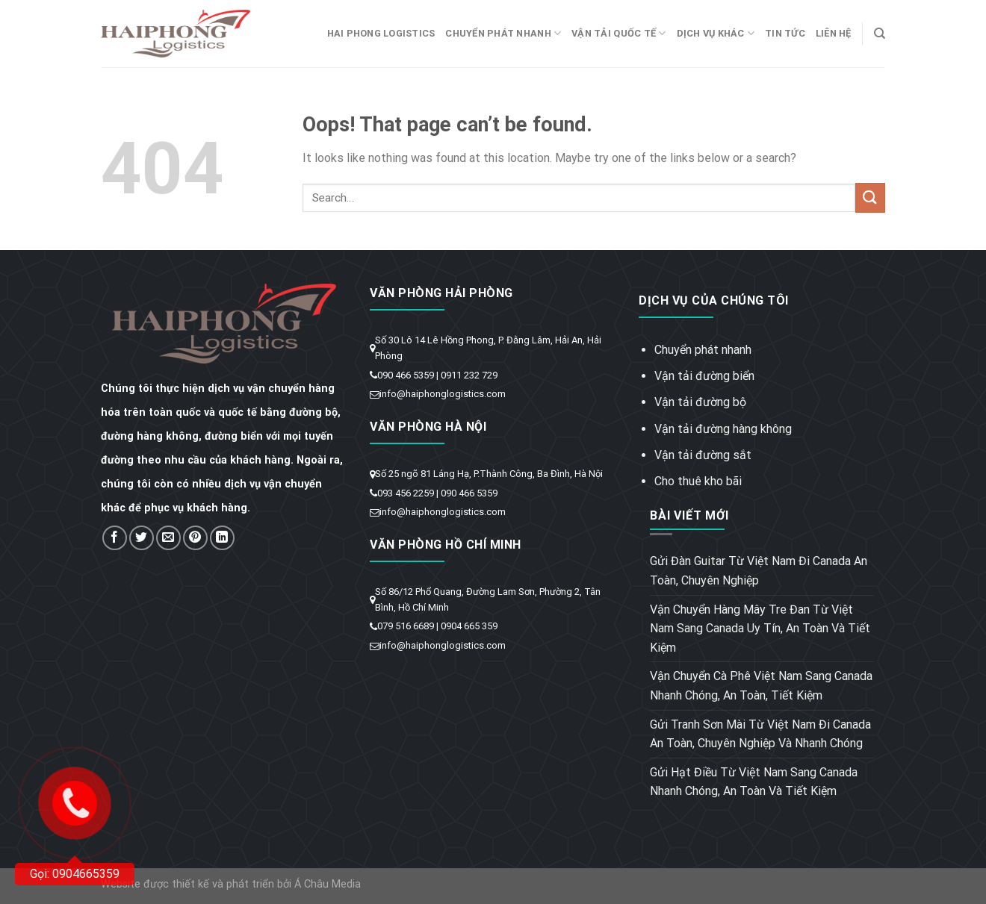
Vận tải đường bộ (700, 402)
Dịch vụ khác (716, 33)
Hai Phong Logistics (381, 33)
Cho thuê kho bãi (698, 481)
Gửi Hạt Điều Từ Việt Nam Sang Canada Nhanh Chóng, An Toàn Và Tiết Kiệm (754, 782)
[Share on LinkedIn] (222, 538)
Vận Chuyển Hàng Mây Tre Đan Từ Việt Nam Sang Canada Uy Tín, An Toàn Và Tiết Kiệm (760, 628)
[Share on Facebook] (114, 538)
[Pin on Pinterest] (195, 538)
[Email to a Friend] (168, 538)
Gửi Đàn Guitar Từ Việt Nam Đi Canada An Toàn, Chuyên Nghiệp (758, 570)
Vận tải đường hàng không (723, 429)
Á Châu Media (327, 884)
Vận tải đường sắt (702, 455)
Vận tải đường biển (704, 376)
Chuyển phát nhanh (503, 33)
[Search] (879, 33)
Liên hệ (834, 33)
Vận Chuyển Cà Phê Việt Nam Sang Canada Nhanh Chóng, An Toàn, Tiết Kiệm (761, 685)
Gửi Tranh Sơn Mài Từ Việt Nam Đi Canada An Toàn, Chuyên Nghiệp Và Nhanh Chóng (760, 734)
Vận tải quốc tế (618, 33)
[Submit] (870, 197)
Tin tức (785, 33)
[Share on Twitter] (141, 538)
